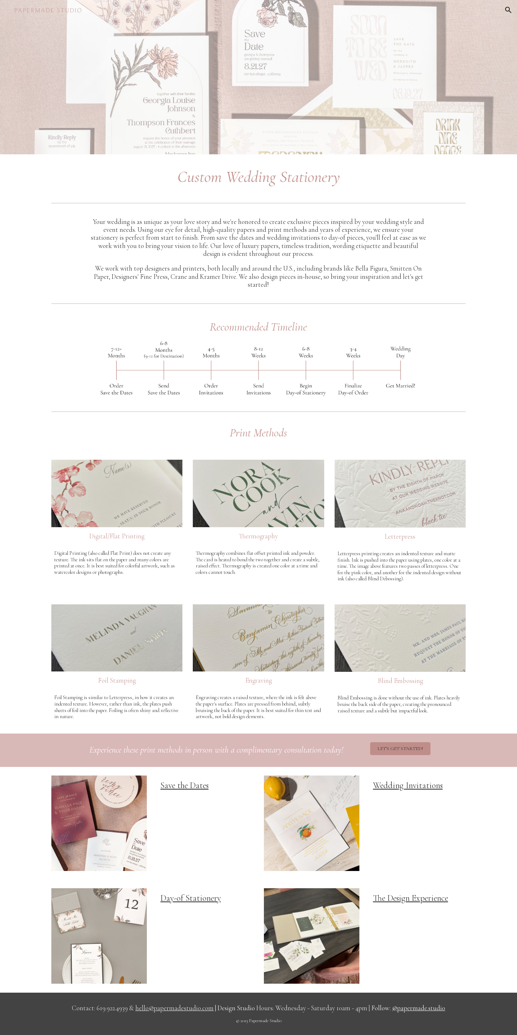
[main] (258, 177)
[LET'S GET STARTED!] (400, 748)
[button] (508, 10)
